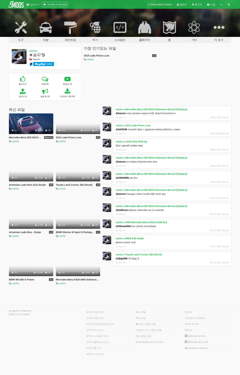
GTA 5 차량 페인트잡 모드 (100, 324)
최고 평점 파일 (143, 336)
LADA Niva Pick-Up (136, 141)
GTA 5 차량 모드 (95, 318)
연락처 (188, 312)
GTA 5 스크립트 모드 (97, 336)
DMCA (188, 330)
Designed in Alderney (20, 310)
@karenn (121, 113)
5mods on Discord (196, 348)
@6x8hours (122, 210)
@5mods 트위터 (195, 336)
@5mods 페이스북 (196, 342)
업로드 (182, 4)
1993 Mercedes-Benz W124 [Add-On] (146, 222)
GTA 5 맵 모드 (93, 348)
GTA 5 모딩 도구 (95, 312)
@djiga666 (122, 258)
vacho (33, 51)
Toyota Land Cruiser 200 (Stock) (143, 254)
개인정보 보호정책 (195, 318)
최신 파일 (141, 312)
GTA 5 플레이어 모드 (97, 342)
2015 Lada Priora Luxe (138, 125)
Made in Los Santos (19, 314)
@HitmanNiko (123, 226)
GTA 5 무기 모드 (95, 330)
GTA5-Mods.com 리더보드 (150, 342)
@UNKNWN (122, 177)
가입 (211, 4)
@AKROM (121, 129)
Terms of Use (192, 324)
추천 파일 (141, 318)
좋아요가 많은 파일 (146, 324)
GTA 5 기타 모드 (95, 354)
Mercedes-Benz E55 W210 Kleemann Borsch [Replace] (156, 109)
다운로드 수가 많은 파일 (149, 330)
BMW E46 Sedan (134, 238)
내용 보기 (121, 117)
